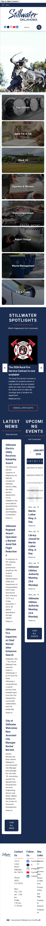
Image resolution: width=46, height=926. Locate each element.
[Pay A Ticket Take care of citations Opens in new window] (23, 292)
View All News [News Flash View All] (11, 825)
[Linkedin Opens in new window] (17, 27)
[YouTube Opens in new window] (14, 27)
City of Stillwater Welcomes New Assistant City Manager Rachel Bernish (11, 735)
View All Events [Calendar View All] (34, 633)
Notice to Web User (40, 881)
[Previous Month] (30, 452)
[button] (39, 27)
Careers (40, 868)
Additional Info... (15, 399)
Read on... (9, 518)
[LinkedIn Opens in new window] (29, 876)
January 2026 (38, 452)
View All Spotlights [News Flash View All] (23, 408)
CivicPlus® (36, 920)
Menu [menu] (7, 5)
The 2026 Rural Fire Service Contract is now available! (22, 371)
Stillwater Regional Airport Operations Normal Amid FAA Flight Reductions (11, 541)
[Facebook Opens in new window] (5, 27)
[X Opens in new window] (8, 27)
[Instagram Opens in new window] (11, 27)
